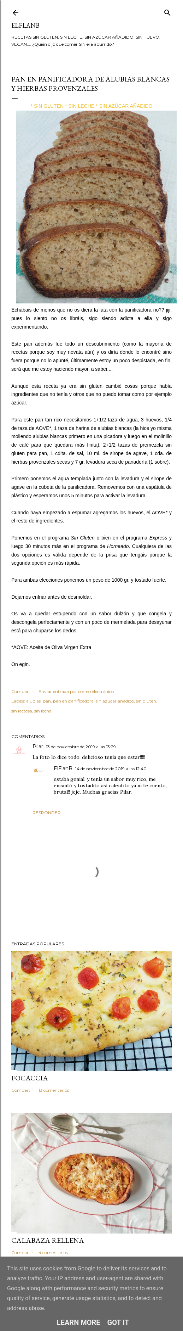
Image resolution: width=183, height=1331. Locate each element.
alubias (33, 701)
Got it (118, 1322)
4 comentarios (53, 1252)
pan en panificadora (73, 701)
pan (47, 701)
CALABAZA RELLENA (47, 1240)
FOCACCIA (29, 1078)
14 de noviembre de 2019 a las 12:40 (111, 768)
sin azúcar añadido (115, 701)
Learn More (78, 1322)
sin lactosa (21, 711)
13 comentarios (54, 1090)
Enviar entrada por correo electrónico (76, 691)
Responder (47, 812)
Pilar (38, 746)
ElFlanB (25, 25)
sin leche (42, 711)
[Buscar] (167, 11)
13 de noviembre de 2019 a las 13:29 (81, 746)
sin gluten (146, 701)
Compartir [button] (22, 691)
